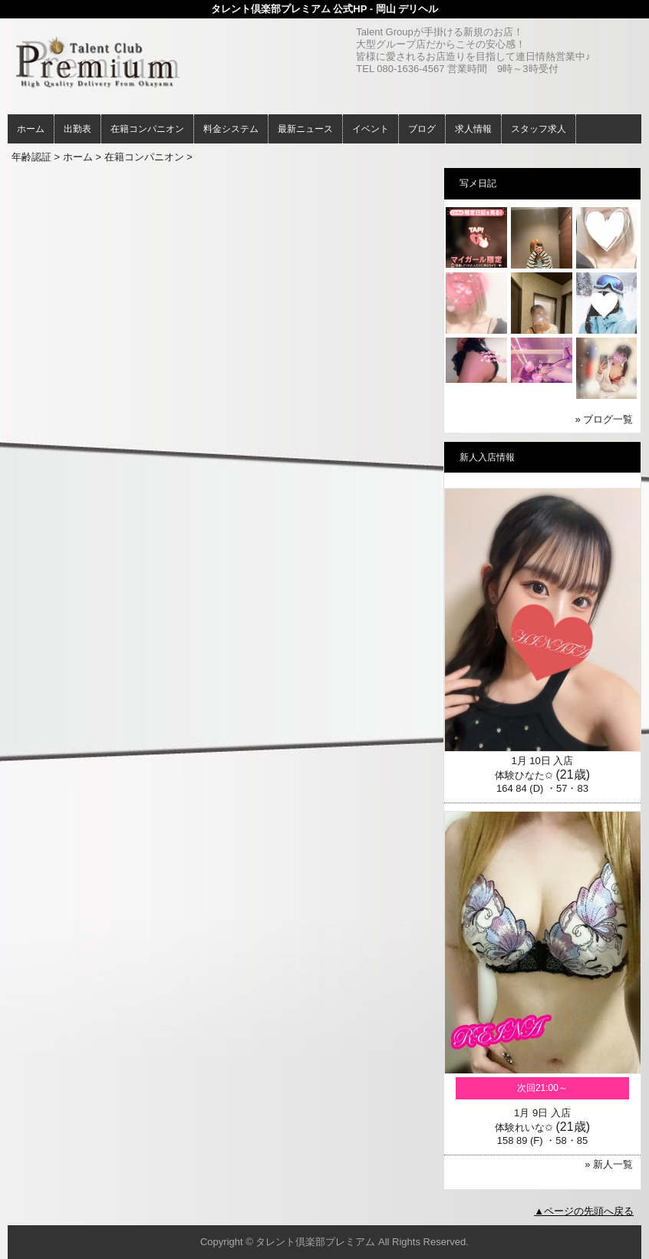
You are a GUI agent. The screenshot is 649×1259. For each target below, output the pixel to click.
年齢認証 (31, 157)
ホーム (30, 129)
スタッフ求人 (538, 129)
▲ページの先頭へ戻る (584, 1211)
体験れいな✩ (524, 1127)
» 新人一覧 (609, 1164)
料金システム (231, 129)
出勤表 (77, 129)
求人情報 (473, 129)
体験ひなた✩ (524, 775)
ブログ (422, 129)
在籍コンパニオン (147, 129)
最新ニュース (305, 129)
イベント (370, 129)
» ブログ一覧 (604, 419)
